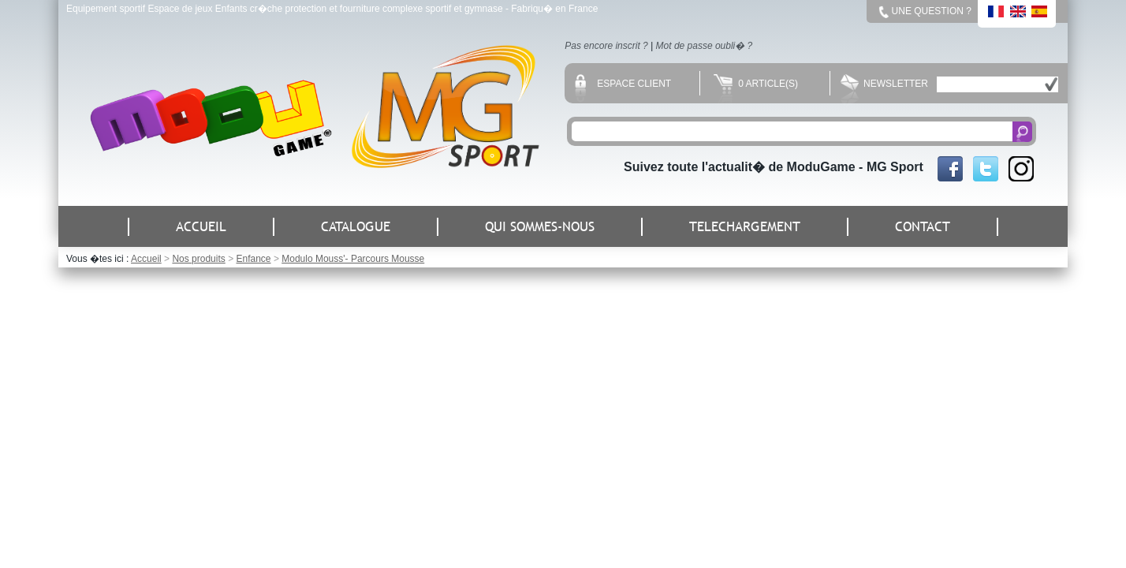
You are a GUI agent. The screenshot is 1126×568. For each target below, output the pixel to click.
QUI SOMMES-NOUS (540, 227)
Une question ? (931, 11)
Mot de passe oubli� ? (704, 45)
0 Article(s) (756, 83)
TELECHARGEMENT (744, 227)
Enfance (253, 258)
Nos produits (198, 258)
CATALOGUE (355, 227)
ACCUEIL (201, 227)
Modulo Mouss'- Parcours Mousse (353, 258)
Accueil (146, 258)
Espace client (623, 83)
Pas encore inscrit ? (606, 45)
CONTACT (922, 227)
